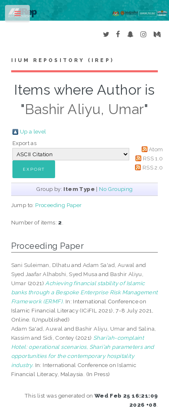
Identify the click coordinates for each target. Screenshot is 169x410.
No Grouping (116, 189)
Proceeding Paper (58, 205)
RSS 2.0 (152, 167)
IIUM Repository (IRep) (62, 60)
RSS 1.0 (153, 158)
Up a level (33, 131)
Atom (156, 149)
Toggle (18, 15)
